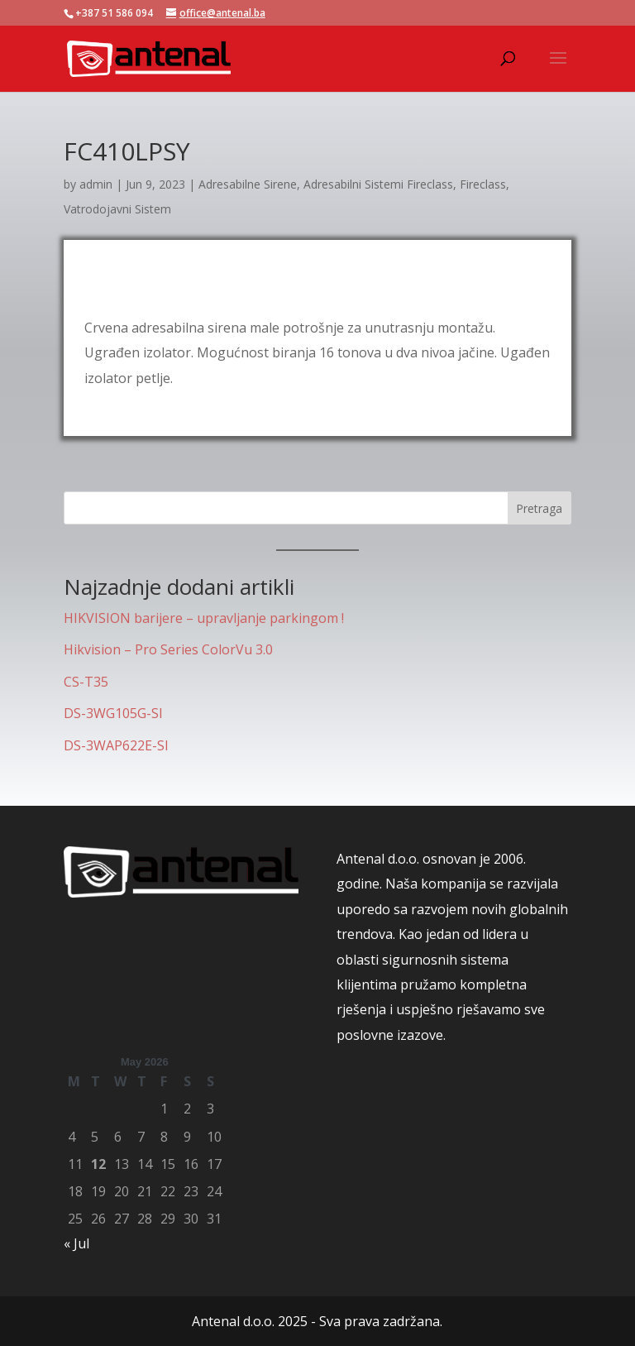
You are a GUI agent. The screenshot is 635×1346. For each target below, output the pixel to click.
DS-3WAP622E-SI (116, 745)
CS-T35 (86, 682)
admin (95, 184)
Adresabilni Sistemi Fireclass (378, 184)
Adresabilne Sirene (247, 184)
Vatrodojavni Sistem (117, 209)
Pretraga (539, 508)
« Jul (76, 1243)
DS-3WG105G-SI (113, 713)
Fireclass (483, 184)
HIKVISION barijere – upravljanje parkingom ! (204, 618)
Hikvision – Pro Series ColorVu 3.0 (168, 649)
